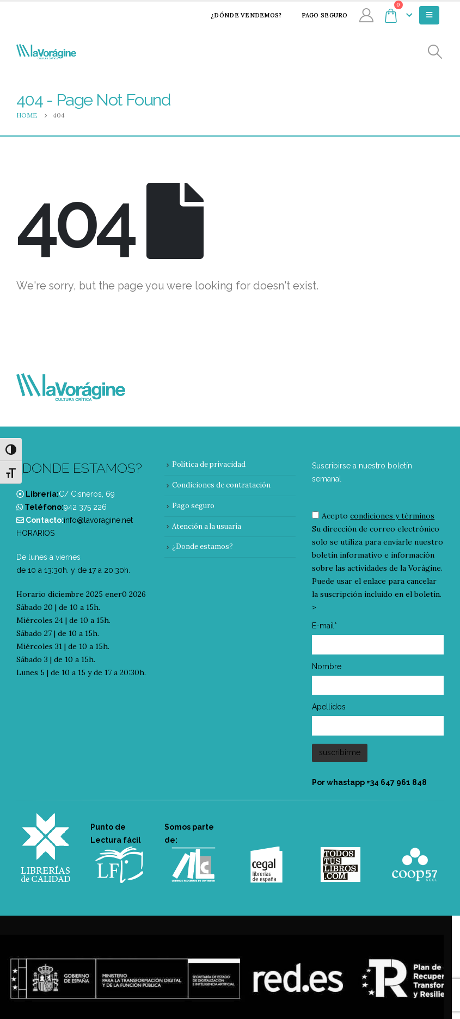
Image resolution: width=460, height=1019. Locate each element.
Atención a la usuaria (206, 526)
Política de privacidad (209, 464)
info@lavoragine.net (98, 520)
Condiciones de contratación (221, 485)
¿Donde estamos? (202, 546)
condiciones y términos (392, 516)
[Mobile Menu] (429, 15)
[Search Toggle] (435, 52)
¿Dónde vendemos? (239, 15)
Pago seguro (317, 15)
